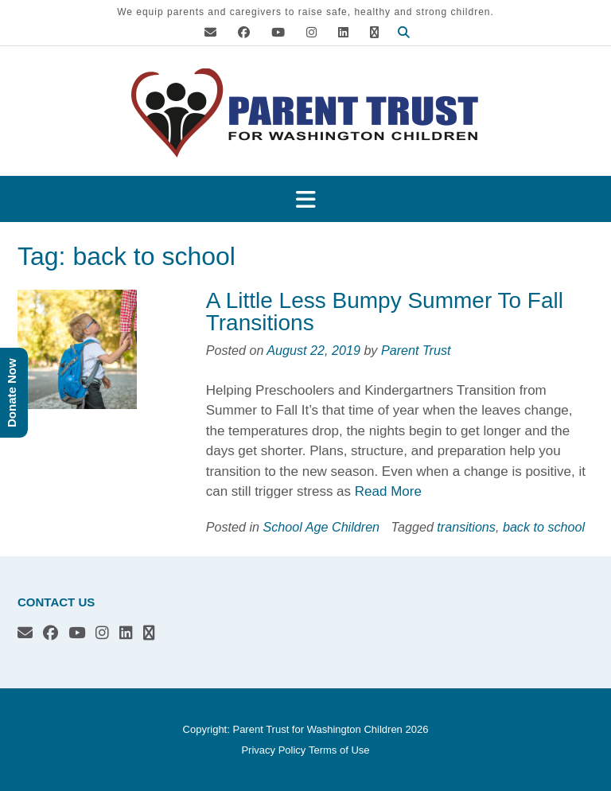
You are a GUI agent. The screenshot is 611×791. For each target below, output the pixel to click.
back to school (544, 527)
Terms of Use (339, 750)
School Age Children (321, 527)
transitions (466, 527)
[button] (305, 199)
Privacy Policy (273, 750)
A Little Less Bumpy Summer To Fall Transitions (384, 311)
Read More (388, 491)
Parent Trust (416, 350)
